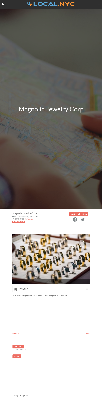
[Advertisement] (30, 378)
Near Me (17, 356)
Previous (15, 333)
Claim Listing (18, 346)
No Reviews (29, 219)
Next (88, 333)
